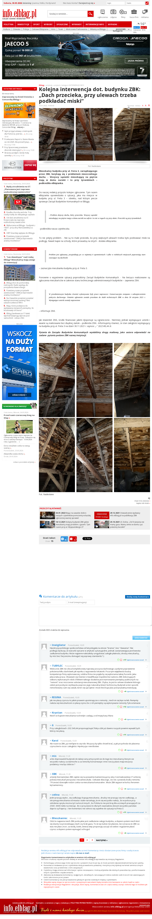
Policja (26, 29)
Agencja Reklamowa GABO (138, 906)
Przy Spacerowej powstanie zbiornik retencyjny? (16, 148)
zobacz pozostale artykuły (23, 462)
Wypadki (112, 24)
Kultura (6, 29)
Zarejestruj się (87, 3)
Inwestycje (23, 24)
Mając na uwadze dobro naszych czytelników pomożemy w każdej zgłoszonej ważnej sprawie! (73, 515)
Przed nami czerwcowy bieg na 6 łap (19, 416)
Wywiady (77, 24)
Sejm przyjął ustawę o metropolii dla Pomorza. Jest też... (18, 132)
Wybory (48, 24)
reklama (113, 903)
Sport (36, 24)
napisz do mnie (143, 503)
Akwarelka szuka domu (14, 454)
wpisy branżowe (101, 903)
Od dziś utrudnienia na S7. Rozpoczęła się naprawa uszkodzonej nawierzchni (16, 220)
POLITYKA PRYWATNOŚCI (81, 903)
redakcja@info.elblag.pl (23, 903)
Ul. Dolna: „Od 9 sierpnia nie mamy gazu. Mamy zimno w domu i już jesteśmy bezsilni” (127, 524)
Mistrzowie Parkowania (76, 29)
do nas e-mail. (83, 853)
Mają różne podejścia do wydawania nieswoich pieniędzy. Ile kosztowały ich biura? (19, 308)
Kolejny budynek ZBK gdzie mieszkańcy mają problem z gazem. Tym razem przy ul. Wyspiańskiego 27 (73, 524)
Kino (53, 29)
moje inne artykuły (142, 501)
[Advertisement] (125, 191)
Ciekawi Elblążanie (40, 29)
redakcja (65, 903)
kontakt (39, 903)
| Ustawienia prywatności (144, 904)
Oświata (16, 29)
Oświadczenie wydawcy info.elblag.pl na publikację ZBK (125, 514)
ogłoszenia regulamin (128, 903)
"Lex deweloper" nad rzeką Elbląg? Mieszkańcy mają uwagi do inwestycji (19, 260)
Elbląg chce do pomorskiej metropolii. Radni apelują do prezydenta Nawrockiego (16, 285)
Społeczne (62, 24)
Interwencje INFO (95, 24)
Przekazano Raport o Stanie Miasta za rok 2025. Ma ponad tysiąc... (19, 140)
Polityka (8, 24)
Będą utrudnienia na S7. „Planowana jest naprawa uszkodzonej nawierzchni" (17, 189)
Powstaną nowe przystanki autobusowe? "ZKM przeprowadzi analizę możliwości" (18, 238)
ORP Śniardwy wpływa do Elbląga (19, 233)
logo (57, 903)
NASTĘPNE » (102, 840)
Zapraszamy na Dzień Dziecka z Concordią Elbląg (18, 98)
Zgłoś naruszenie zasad (135, 660)
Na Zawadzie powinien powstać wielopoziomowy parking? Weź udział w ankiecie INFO (18, 300)
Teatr (60, 29)
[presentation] (108, 634)
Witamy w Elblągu (98, 29)
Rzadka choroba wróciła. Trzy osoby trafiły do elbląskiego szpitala (19, 213)
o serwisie (49, 903)
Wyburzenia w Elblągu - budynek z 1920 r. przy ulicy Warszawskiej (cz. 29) (19, 227)
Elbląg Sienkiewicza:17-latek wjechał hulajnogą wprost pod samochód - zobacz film (17, 315)
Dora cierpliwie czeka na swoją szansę (17, 446)
